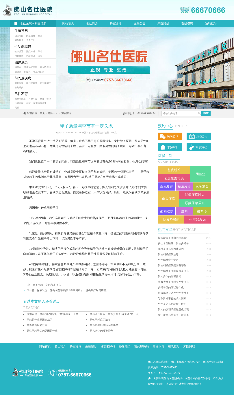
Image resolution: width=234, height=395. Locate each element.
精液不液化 (45, 99)
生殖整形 (21, 31)
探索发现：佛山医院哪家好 (173, 238)
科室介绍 (116, 23)
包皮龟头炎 (38, 71)
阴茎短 (200, 174)
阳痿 (40, 56)
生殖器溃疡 (197, 219)
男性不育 (21, 94)
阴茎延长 (19, 40)
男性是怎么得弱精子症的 (172, 304)
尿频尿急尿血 (195, 203)
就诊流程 (201, 147)
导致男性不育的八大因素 (172, 298)
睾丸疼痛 (166, 186)
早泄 (40, 51)
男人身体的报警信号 (169, 276)
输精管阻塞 (20, 99)
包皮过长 (30, 40)
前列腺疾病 (23, 78)
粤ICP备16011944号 (169, 373)
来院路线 (163, 23)
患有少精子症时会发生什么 (173, 282)
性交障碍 (30, 51)
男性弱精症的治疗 (168, 254)
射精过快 (166, 211)
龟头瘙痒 (168, 199)
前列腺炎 (19, 87)
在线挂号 (174, 346)
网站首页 (68, 23)
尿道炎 (27, 71)
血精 (28, 103)
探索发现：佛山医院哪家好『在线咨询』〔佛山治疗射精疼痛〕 (73, 290)
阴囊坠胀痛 (171, 219)
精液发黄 (184, 186)
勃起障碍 (19, 56)
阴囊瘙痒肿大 (195, 195)
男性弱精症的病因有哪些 (172, 265)
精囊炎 (18, 67)
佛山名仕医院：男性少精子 (173, 243)
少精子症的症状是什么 (171, 287)
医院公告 (139, 23)
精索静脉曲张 (40, 103)
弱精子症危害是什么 (49, 285)
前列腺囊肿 (31, 83)
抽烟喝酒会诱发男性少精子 (173, 293)
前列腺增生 (45, 83)
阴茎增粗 (30, 35)
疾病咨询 (173, 136)
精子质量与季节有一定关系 (173, 315)
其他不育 (32, 99)
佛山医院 (169, 378)
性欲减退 (19, 51)
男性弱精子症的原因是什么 (173, 271)
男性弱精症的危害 (168, 260)
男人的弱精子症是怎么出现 (173, 309)
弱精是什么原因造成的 (171, 249)
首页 (42, 113)
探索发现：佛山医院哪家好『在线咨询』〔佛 (52, 314)
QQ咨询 (172, 147)
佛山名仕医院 (156, 378)
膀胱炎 (18, 71)
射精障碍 (30, 56)
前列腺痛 (19, 83)
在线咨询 (187, 23)
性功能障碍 (23, 46)
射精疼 (202, 211)
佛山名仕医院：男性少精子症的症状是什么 (114, 314)
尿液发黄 (202, 186)
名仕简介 (92, 23)
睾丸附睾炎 (45, 67)
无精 (17, 107)
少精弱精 (19, 103)
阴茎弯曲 (19, 35)
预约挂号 (211, 23)
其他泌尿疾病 (30, 67)
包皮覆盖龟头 (174, 178)
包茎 (40, 35)
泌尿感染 (21, 62)
